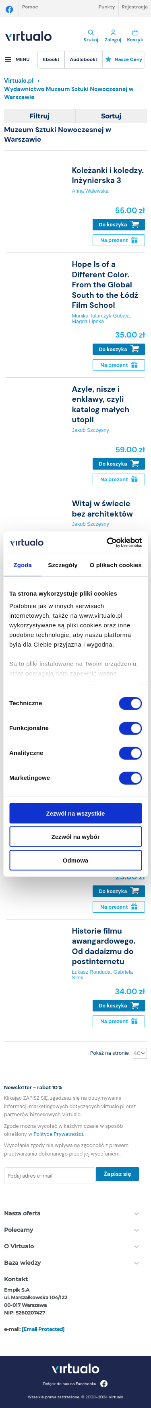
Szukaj (90, 36)
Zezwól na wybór (75, 836)
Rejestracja (135, 7)
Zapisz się (117, 1174)
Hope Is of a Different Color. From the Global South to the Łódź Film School (105, 284)
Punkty (107, 7)
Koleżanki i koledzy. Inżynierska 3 (108, 175)
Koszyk (135, 36)
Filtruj (39, 116)
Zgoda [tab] (22, 564)
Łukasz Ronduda (91, 972)
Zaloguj (113, 36)
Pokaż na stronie (109, 1053)
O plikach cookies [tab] (116, 564)
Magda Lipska (88, 321)
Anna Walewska (90, 191)
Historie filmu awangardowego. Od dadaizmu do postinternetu (103, 946)
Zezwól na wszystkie (75, 813)
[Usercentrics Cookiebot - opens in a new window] (107, 542)
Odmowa (75, 860)
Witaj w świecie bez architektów (102, 508)
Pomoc (30, 7)
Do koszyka (119, 224)
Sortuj (111, 116)
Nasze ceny (124, 59)
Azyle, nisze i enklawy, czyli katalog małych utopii (100, 404)
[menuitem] (50, 60)
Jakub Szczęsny (90, 430)
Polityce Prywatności (58, 1134)
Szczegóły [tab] (62, 564)
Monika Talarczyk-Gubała (100, 316)
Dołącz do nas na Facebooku (75, 1384)
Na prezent (118, 240)
